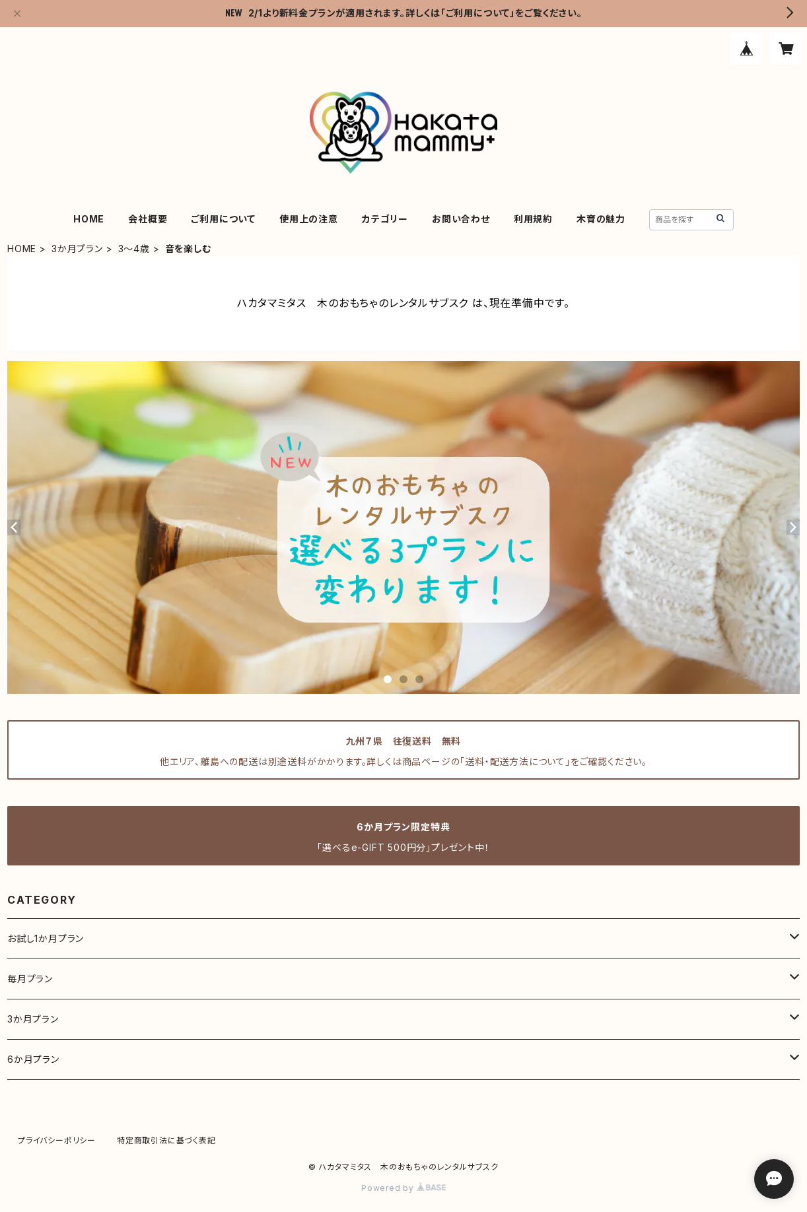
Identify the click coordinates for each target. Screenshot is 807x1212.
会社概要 (147, 218)
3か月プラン (77, 248)
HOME (88, 218)
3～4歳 (134, 248)
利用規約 (533, 218)
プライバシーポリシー (57, 1140)
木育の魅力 (601, 218)
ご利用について (223, 218)
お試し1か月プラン (45, 938)
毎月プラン (30, 978)
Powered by (403, 1188)
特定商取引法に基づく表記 (166, 1140)
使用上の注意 (308, 218)
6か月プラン (33, 1059)
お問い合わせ (461, 218)
